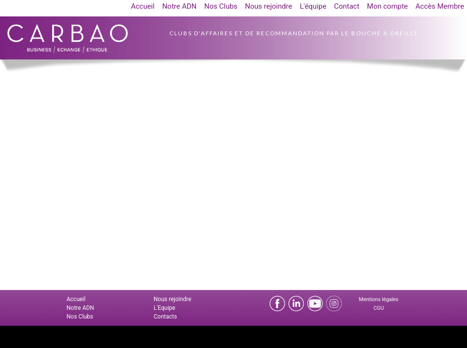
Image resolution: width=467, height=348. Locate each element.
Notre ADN (179, 6)
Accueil (142, 6)
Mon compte (387, 6)
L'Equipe (165, 307)
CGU (379, 308)
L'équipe (313, 6)
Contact (346, 6)
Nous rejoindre (268, 6)
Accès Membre (440, 6)
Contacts (165, 316)
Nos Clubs (221, 6)
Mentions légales (379, 299)
